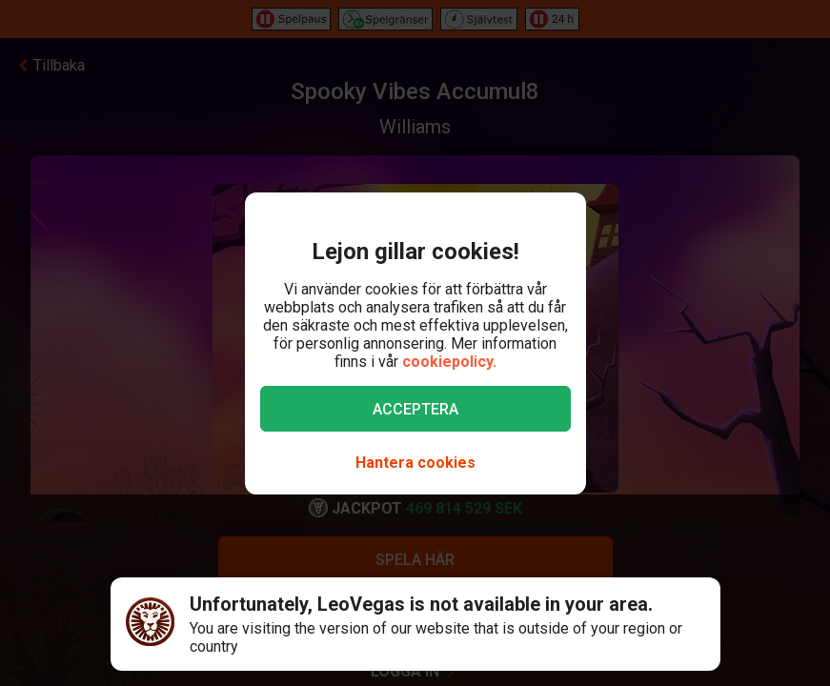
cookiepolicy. (449, 362)
